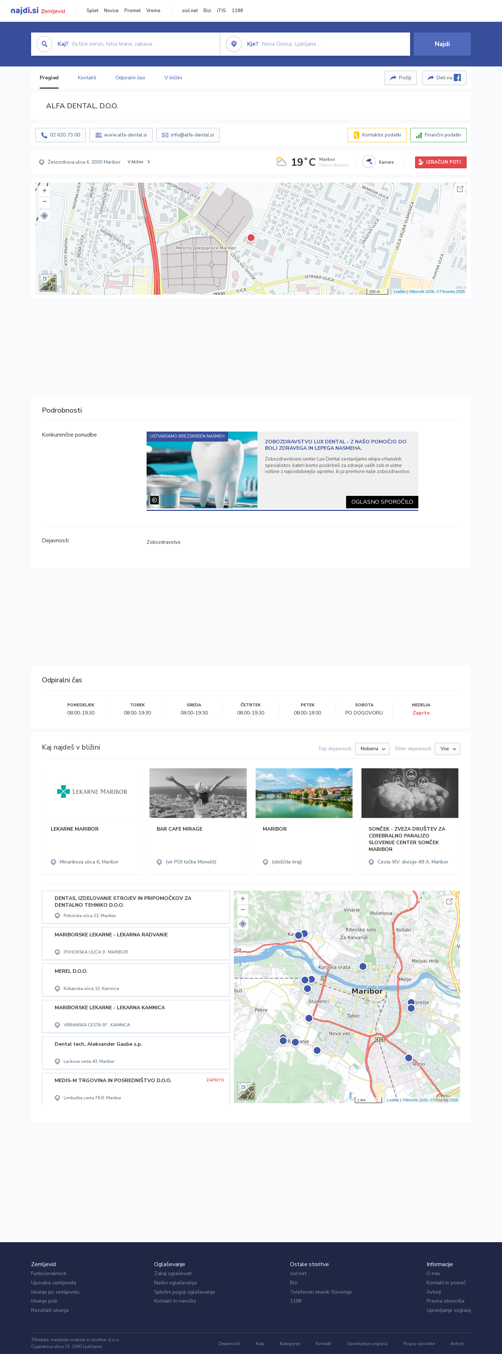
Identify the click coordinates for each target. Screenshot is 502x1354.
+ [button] (44, 191)
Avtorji (434, 1292)
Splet (92, 11)
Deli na (449, 77)
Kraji (260, 1343)
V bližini (173, 77)
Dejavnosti (229, 1343)
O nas (433, 1273)
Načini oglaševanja (175, 1282)
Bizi (207, 11)
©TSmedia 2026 (450, 291)
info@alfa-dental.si (192, 134)
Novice (111, 11)
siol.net (190, 11)
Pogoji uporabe (419, 1343)
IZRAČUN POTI (443, 162)
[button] (44, 215)
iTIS (221, 11)
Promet (132, 11)
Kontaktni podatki (381, 134)
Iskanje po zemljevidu (55, 1292)
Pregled (49, 77)
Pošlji (405, 77)
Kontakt (323, 1343)
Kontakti (87, 77)
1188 (237, 11)
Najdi (442, 44)
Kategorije (290, 1343)
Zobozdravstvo (164, 542)
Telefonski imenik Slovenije (321, 1292)
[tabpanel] (283, 470)
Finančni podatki (443, 134)
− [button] (44, 202)
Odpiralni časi (130, 77)
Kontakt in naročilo (175, 1301)
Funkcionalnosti (49, 1273)
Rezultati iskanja (50, 1310)
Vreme (153, 11)
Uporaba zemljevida (53, 1282)
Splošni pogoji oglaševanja (184, 1292)
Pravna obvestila (445, 1301)
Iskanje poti (44, 1301)
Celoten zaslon (460, 189)
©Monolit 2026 (421, 291)
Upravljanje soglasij (449, 1310)
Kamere (386, 162)
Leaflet (399, 291)
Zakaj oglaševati (173, 1273)
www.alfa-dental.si (125, 134)
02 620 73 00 (65, 134)
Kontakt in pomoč (446, 1282)
